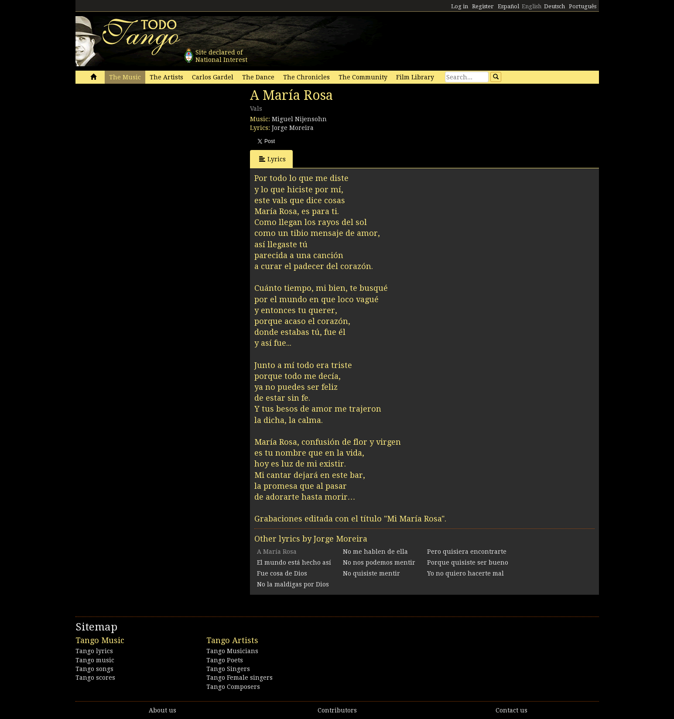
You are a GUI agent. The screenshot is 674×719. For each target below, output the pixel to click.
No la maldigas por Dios (293, 584)
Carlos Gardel (212, 77)
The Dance (258, 77)
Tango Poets (224, 660)
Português (582, 6)
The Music (125, 77)
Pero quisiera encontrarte (466, 551)
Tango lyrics (94, 650)
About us (162, 710)
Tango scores (95, 677)
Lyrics (272, 159)
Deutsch (554, 6)
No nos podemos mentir (379, 562)
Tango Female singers (239, 677)
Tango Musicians (232, 650)
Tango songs (94, 668)
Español (508, 6)
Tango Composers (233, 686)
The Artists (166, 77)
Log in (459, 6)
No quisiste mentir (371, 573)
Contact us (511, 710)
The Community (363, 77)
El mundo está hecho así (294, 562)
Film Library (415, 77)
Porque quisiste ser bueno (467, 562)
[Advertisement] (140, 147)
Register (483, 6)
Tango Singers (228, 668)
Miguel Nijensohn (299, 119)
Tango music (94, 660)
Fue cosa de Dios (282, 573)
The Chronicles (306, 77)
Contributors (337, 710)
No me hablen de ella (375, 551)
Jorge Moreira (293, 127)
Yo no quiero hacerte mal (465, 573)
